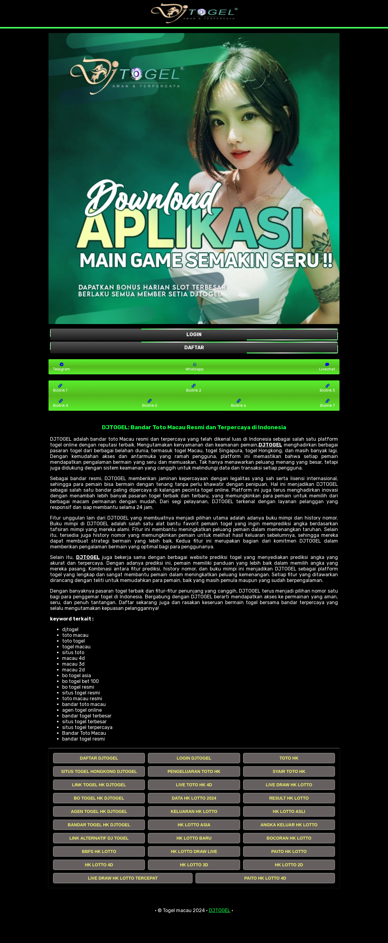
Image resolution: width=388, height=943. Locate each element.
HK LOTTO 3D (194, 864)
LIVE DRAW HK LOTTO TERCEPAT (123, 878)
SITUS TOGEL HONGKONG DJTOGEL (99, 771)
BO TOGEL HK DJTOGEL (99, 798)
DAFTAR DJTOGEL (99, 758)
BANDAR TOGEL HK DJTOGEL (99, 824)
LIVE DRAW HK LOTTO (289, 784)
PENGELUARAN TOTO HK (194, 771)
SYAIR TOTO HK (289, 771)
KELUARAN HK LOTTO (194, 811)
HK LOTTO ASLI (289, 811)
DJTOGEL (270, 445)
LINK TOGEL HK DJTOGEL (99, 784)
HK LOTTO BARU (194, 838)
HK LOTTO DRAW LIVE (194, 851)
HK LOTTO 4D (99, 864)
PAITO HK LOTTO (289, 851)
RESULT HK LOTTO (289, 798)
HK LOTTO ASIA (194, 824)
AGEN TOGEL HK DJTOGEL (99, 811)
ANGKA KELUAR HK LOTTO (288, 824)
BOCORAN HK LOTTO (289, 838)
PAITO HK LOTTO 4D (265, 878)
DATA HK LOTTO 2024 (194, 798)
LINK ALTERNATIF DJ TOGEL (99, 838)
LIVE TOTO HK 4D (194, 784)
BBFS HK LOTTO (99, 851)
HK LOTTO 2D (289, 864)
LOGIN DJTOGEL (194, 758)
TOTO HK (289, 758)
